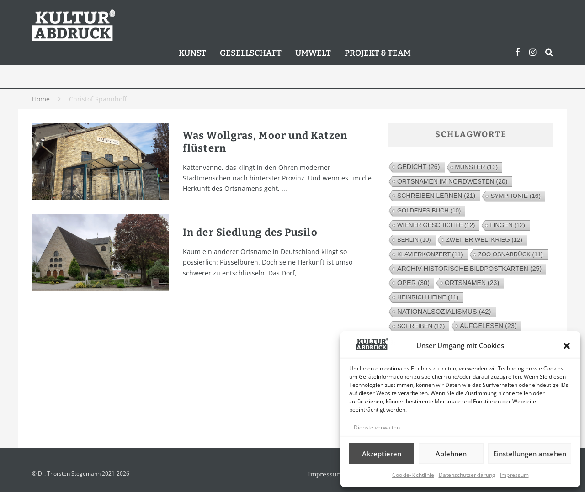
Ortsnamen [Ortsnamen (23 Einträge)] (472, 282)
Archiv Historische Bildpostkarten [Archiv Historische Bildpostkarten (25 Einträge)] (469, 268)
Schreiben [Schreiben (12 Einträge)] (421, 326)
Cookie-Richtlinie (413, 475)
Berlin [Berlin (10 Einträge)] (414, 239)
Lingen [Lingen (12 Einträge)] (507, 225)
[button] (566, 345)
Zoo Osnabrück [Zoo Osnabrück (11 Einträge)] (510, 254)
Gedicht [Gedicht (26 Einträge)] (418, 166)
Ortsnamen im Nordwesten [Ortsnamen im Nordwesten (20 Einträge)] (452, 181)
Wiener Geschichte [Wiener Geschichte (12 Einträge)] (436, 225)
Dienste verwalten (377, 427)
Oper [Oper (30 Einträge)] (413, 282)
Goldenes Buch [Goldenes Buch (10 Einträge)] (429, 210)
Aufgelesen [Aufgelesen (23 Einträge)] (488, 325)
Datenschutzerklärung (467, 475)
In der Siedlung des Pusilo (250, 232)
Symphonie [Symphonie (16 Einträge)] (515, 195)
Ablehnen (451, 453)
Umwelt (313, 53)
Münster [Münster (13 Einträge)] (476, 167)
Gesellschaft (251, 53)
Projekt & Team (378, 53)
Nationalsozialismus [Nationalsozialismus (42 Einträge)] (444, 311)
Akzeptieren (381, 453)
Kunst (192, 53)
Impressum (514, 475)
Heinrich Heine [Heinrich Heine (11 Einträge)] (427, 297)
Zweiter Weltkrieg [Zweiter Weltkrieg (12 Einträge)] (484, 239)
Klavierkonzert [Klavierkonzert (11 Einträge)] (430, 254)
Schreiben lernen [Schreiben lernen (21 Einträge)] (436, 195)
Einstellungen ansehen (529, 453)
